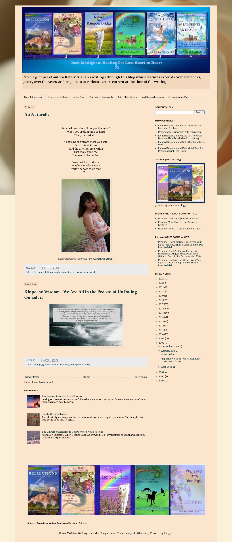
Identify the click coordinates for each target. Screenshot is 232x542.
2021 (161, 287)
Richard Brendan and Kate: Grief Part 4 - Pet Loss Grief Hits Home (180, 149)
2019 (161, 295)
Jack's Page (78, 97)
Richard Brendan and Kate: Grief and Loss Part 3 (181, 143)
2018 (161, 300)
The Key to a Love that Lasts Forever (62, 396)
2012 (161, 325)
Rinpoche (63, 364)
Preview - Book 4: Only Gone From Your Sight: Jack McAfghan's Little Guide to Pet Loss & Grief (180, 245)
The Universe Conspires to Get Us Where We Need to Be (72, 431)
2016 (161, 308)
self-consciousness (82, 272)
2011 (161, 330)
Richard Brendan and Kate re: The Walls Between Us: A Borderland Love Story (180, 137)
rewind (54, 364)
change (37, 364)
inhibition (48, 272)
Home (86, 377)
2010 (161, 334)
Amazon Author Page (178, 97)
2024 (162, 278)
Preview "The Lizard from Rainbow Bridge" (177, 223)
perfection (66, 272)
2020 (162, 291)
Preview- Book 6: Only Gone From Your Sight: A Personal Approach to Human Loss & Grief (179, 263)
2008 (162, 342)
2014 (161, 317)
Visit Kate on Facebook (153, 97)
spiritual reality (82, 364)
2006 (162, 376)
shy (95, 272)
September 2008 (170, 346)
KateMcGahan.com (33, 97)
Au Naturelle (36, 114)
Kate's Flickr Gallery (127, 97)
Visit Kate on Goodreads (101, 97)
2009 (162, 338)
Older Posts (140, 377)
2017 (161, 304)
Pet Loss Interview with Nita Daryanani (180, 132)
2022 (161, 283)
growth (46, 364)
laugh (57, 272)
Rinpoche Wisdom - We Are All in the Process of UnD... (181, 360)
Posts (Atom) (46, 382)
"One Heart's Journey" (101, 258)
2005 (162, 380)
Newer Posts (32, 377)
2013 (161, 321)
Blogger (168, 533)
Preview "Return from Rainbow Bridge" (180, 228)
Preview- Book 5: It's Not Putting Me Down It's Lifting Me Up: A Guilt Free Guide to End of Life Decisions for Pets (179, 254)
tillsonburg (143, 533)
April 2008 (167, 366)
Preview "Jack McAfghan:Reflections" (178, 218)
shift (71, 364)
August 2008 (168, 350)
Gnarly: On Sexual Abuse (55, 414)
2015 (161, 312)
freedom (38, 272)
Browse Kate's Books (58, 97)
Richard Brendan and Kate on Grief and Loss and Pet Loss (180, 127)
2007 (162, 372)
